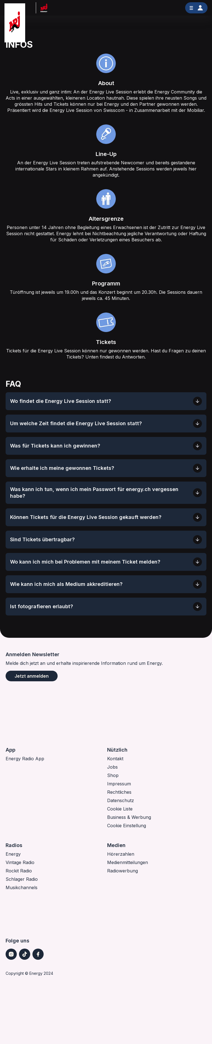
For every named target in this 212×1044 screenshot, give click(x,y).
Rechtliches (119, 792)
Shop (113, 775)
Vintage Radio (20, 862)
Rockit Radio (19, 871)
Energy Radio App (25, 758)
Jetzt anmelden (32, 676)
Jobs (112, 767)
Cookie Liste (120, 809)
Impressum (119, 783)
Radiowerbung (122, 871)
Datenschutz (120, 800)
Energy (13, 854)
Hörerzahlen (120, 854)
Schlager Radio (22, 879)
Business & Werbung (129, 817)
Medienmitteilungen (127, 862)
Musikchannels (21, 887)
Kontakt (115, 758)
